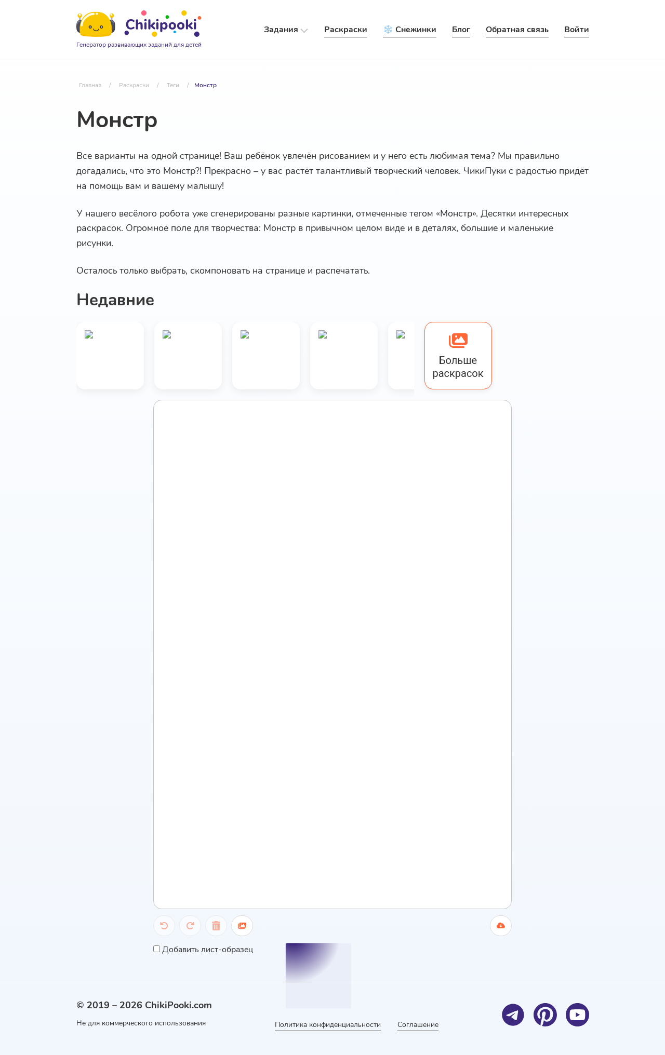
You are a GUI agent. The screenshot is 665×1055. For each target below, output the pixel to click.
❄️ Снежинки (409, 29)
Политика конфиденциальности (328, 1025)
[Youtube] (577, 1014)
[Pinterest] (545, 1014)
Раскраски (345, 29)
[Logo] (139, 30)
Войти (576, 29)
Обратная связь (517, 29)
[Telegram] (513, 1014)
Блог (461, 29)
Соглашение (417, 1025)
